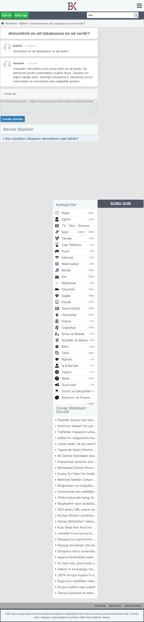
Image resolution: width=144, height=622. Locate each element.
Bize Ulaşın (115, 605)
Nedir (66, 378)
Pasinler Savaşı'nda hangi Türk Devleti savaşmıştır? (77, 420)
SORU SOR (120, 203)
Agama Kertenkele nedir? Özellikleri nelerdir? (77, 557)
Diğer (66, 213)
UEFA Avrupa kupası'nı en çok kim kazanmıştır (77, 575)
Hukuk (66, 321)
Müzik (66, 270)
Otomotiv (68, 289)
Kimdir (66, 302)
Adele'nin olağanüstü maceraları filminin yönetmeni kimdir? (77, 438)
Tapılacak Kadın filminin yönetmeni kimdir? (77, 450)
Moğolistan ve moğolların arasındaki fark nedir (77, 486)
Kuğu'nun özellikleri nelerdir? (77, 581)
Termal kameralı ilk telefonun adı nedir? (77, 593)
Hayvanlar (69, 315)
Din (64, 277)
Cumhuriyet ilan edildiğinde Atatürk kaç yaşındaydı (77, 492)
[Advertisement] (49, 172)
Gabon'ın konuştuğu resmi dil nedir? (77, 569)
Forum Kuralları (133, 605)
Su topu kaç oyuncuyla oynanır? (77, 563)
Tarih (65, 353)
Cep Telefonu (72, 245)
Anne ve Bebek (73, 334)
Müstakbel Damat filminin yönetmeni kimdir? (77, 468)
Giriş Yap (21, 15)
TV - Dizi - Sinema (75, 226)
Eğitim (66, 219)
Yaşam (67, 372)
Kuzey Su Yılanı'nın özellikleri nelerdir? (77, 474)
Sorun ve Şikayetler (76, 391)
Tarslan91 (18, 63)
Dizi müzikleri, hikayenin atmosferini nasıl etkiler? (41, 139)
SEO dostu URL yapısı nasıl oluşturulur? (77, 509)
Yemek (67, 238)
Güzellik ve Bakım (75, 340)
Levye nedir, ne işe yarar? (76, 444)
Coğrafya (68, 327)
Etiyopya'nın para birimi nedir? (77, 539)
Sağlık (66, 296)
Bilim (65, 347)
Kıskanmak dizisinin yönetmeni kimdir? (77, 462)
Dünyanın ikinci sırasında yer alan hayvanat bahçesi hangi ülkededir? (77, 551)
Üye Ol (6, 15)
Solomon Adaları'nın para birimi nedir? (77, 426)
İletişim (106, 617)
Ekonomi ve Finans (76, 397)
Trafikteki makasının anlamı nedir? (77, 432)
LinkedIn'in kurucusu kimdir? (77, 533)
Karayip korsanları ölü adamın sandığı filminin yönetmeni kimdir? (77, 545)
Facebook (100, 605)
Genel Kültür (71, 308)
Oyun (66, 251)
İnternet (67, 257)
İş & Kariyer (70, 366)
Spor (65, 232)
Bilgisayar (69, 283)
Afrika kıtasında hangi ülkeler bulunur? (77, 498)
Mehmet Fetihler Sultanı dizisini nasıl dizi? (77, 480)
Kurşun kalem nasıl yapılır (76, 587)
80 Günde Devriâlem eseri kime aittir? (77, 456)
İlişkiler (67, 359)
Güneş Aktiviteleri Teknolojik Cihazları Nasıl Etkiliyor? (77, 521)
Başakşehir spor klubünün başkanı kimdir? (77, 503)
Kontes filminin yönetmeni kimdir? (77, 515)
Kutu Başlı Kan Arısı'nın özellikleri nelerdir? (77, 527)
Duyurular (69, 385)
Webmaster (70, 264)
